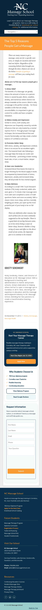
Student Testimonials (11, 536)
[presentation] (25, 462)
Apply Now (21, 361)
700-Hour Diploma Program (13, 506)
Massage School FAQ (11, 533)
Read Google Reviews (21, 397)
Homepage (33, 316)
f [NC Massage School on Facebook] (5, 597)
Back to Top (33, 608)
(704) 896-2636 (14, 565)
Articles (26, 316)
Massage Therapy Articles (13, 587)
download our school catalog (25, 26)
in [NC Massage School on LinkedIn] (14, 597)
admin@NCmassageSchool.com (19, 568)
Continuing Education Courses (14, 582)
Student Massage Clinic (12, 584)
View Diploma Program (21, 391)
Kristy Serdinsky (14, 268)
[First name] (21, 425)
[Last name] (21, 430)
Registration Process (11, 528)
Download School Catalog (13, 511)
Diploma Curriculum (10, 526)
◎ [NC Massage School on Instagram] (10, 597)
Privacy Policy (8, 592)
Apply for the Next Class (12, 508)
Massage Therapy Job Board (14, 589)
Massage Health (10, 318)
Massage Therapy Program (13, 523)
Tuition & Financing (10, 531)
